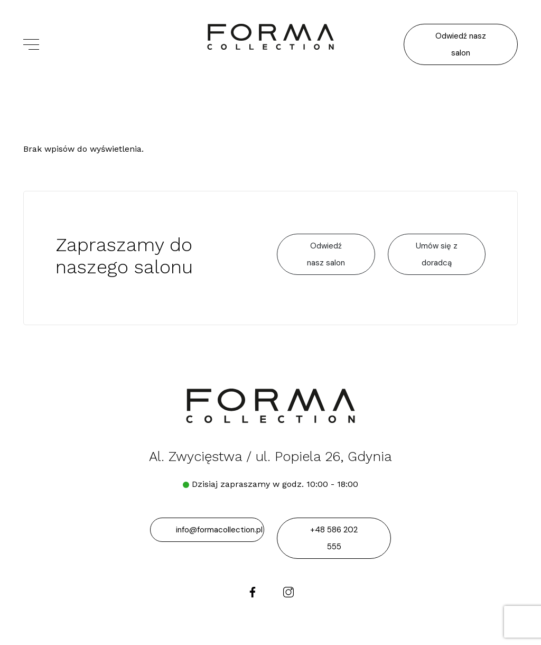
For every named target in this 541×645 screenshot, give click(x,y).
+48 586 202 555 (334, 538)
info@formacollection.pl (219, 529)
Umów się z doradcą (437, 254)
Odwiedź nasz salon (460, 44)
